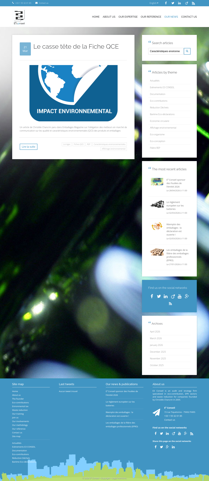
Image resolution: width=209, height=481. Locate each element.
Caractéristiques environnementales (109, 144)
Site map (16, 436)
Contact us (189, 16)
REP (88, 144)
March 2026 (156, 338)
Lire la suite (28, 146)
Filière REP (155, 147)
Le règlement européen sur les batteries (120, 403)
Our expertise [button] (128, 16)
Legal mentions (119, 478)
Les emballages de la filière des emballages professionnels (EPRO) (122, 424)
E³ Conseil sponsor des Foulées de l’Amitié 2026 (122, 393)
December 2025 (158, 351)
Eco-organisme (157, 134)
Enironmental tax (20, 406)
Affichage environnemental (114, 148)
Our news (171, 16)
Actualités (155, 80)
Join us (15, 417)
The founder (18, 398)
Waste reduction (20, 410)
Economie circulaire (159, 120)
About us (109, 16)
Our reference (151, 16)
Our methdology (20, 425)
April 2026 (155, 331)
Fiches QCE (78, 144)
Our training (18, 413)
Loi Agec (66, 144)
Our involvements (20, 421)
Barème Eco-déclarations (162, 114)
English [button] (154, 3)
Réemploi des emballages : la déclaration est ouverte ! (119, 414)
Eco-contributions (158, 100)
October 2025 (157, 365)
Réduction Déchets (159, 107)
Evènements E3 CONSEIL (162, 87)
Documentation (157, 94)
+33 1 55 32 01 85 (173, 415)
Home (96, 16)
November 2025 (158, 358)
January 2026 (156, 345)
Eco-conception (157, 141)
